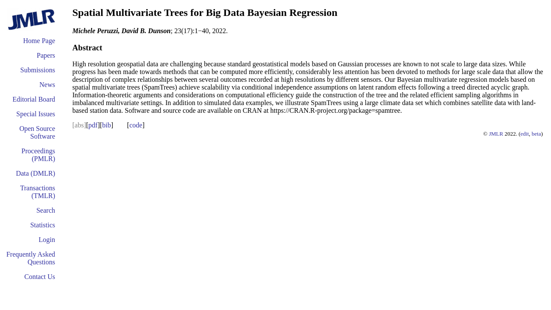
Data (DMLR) (35, 173)
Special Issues (35, 114)
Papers (46, 55)
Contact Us (39, 276)
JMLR (496, 133)
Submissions (37, 70)
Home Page (39, 40)
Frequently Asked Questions (30, 258)
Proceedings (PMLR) (38, 154)
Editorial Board (33, 99)
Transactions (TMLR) (37, 191)
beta (536, 133)
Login (47, 239)
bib (106, 125)
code (135, 125)
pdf (92, 125)
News (47, 84)
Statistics (42, 225)
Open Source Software (37, 132)
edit (524, 133)
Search (45, 210)
